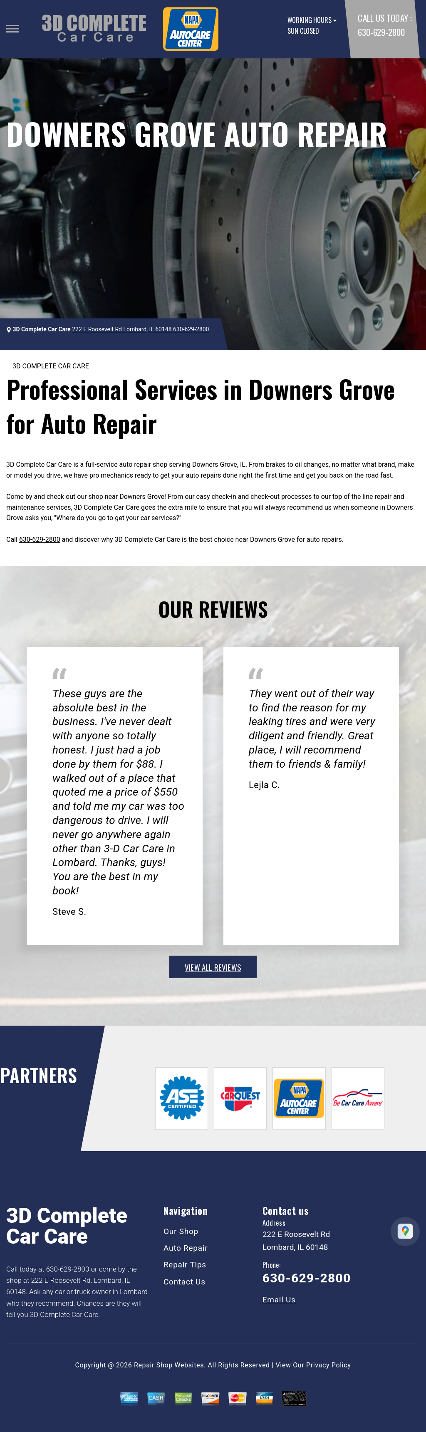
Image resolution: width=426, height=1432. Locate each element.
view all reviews (213, 967)
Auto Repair (185, 1248)
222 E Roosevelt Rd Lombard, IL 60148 (121, 329)
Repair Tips (184, 1264)
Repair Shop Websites (169, 1365)
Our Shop (180, 1231)
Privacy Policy (328, 1365)
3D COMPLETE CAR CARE (50, 366)
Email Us (279, 1300)
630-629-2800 (381, 31)
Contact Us (184, 1282)
